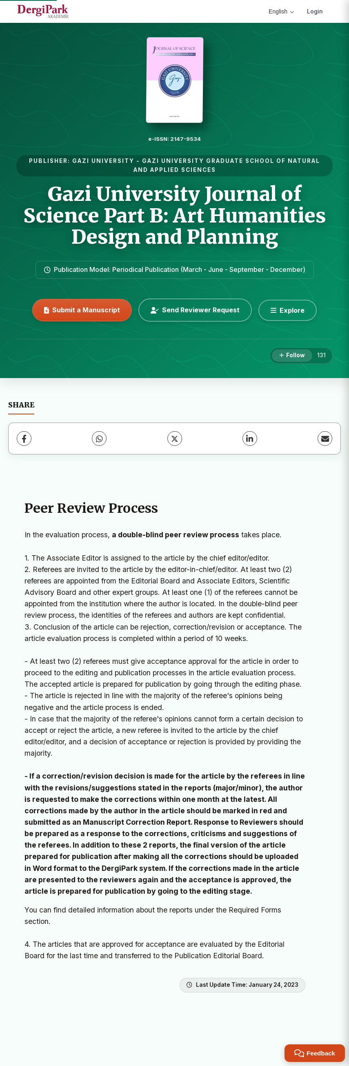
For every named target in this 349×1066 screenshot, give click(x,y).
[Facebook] (24, 438)
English (281, 11)
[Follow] (292, 355)
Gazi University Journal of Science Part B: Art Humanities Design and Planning (174, 215)
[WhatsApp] (99, 438)
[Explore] (287, 310)
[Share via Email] (325, 438)
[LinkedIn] (249, 438)
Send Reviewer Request (195, 310)
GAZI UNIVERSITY (103, 161)
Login (315, 11)
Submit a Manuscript (82, 310)
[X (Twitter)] (174, 438)
